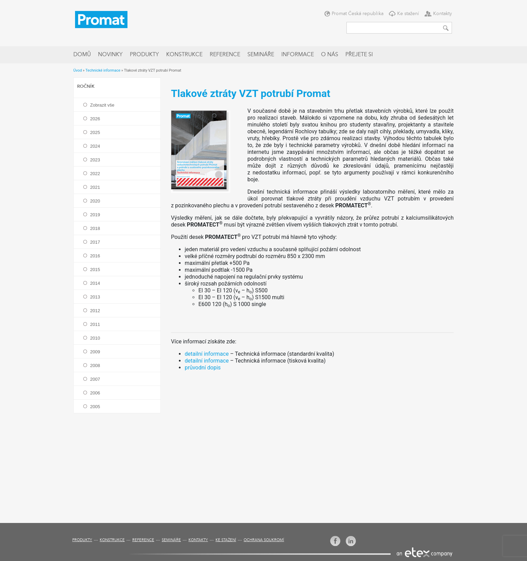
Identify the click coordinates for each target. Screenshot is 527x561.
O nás (329, 55)
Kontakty (442, 13)
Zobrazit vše (102, 105)
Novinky (110, 55)
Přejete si (359, 55)
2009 (95, 351)
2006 (95, 392)
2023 (95, 159)
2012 (95, 310)
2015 (95, 269)
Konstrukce (184, 55)
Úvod (77, 70)
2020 (95, 201)
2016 (95, 255)
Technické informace (102, 70)
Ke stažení (408, 13)
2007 (95, 379)
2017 (95, 242)
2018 (95, 228)
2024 (95, 146)
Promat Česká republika (357, 13)
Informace (297, 55)
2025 (95, 132)
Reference (225, 55)
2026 (95, 118)
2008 (95, 365)
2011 (95, 324)
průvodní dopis (203, 367)
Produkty (144, 55)
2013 (95, 297)
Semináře (260, 55)
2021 (95, 187)
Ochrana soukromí (264, 540)
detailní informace (207, 354)
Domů (82, 55)
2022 (95, 173)
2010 (95, 338)
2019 (95, 214)
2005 (95, 406)
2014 (95, 283)
